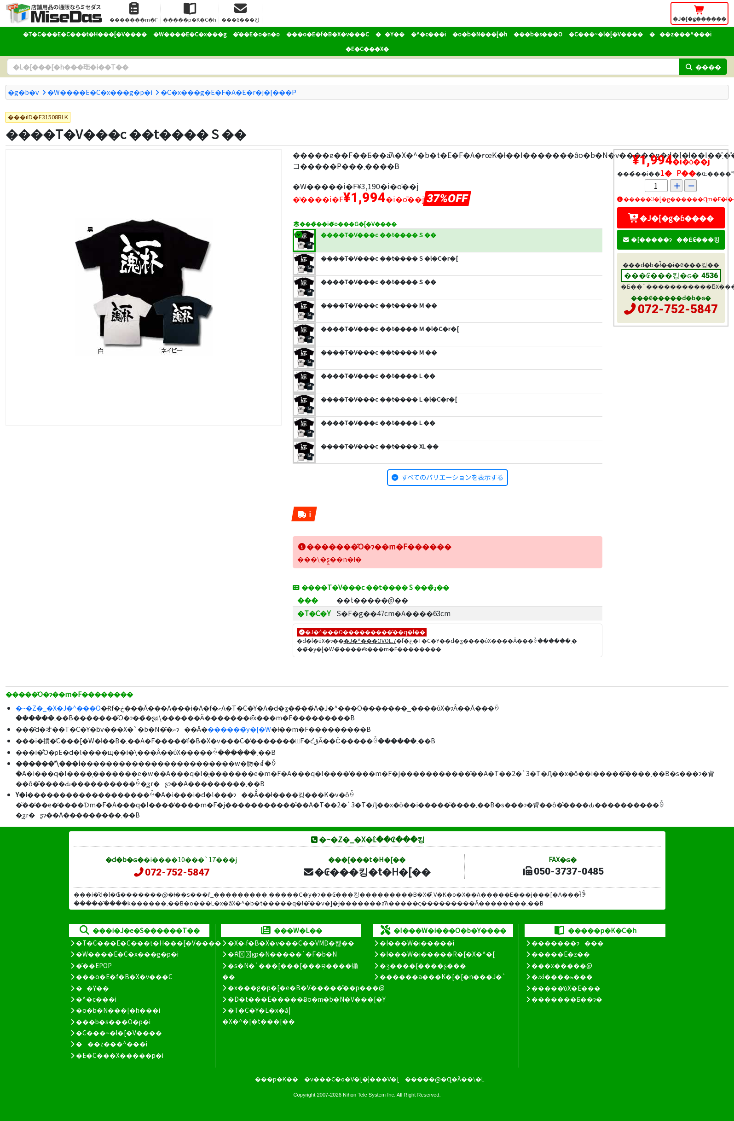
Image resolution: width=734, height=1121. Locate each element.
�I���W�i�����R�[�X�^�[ (437, 953)
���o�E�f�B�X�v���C (327, 34)
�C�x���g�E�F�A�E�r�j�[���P (228, 92)
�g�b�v (23, 92)
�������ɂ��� (568, 942)
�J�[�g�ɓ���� (671, 217)
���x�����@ (562, 965)
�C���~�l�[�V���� (606, 34)
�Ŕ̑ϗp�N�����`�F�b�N (282, 953)
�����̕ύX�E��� (566, 988)
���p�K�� (276, 1078)
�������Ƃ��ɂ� (567, 999)
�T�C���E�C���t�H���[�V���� (85, 34)
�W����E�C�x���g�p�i (99, 92)
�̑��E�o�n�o (256, 34)
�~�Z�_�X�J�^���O (58, 707)
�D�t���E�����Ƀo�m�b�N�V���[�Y (307, 999)
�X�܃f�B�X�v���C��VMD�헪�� (291, 942)
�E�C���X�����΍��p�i (119, 1055)
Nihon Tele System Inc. (369, 1095)
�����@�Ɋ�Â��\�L (444, 1078)
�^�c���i (428, 34)
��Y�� (390, 34)
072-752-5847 (678, 309)
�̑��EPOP (94, 965)
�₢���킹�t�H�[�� (366, 871)
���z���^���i (680, 34)
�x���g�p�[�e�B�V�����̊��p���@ (306, 987)
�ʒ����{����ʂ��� (423, 965)
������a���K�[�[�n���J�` (443, 976)
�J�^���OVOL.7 (370, 640)
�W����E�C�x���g (189, 34)
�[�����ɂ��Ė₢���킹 (671, 239)
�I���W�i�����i (417, 942)
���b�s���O (538, 34)
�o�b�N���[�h (479, 34)
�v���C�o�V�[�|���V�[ (351, 1078)
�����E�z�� (561, 953)
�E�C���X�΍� (367, 49)
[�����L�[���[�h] (343, 66)
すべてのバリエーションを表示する (452, 477)
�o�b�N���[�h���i (118, 1010)
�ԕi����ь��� (562, 976)
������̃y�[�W (239, 729)
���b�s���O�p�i (113, 1021)
